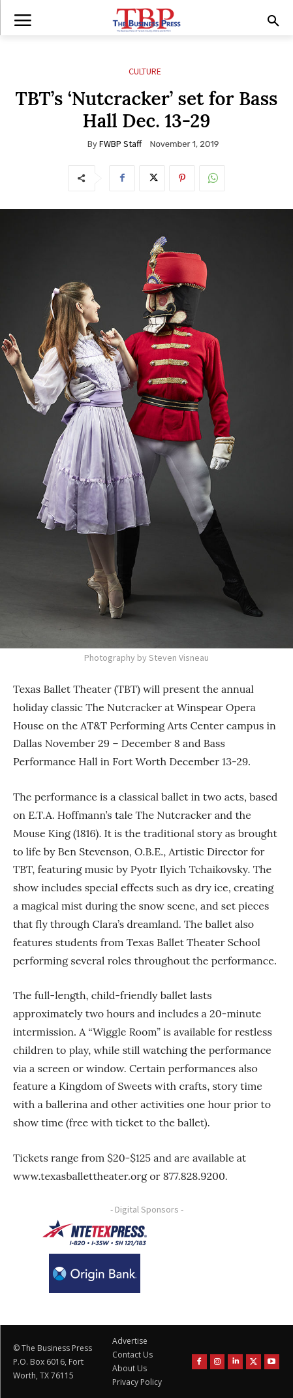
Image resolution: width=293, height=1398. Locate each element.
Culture (145, 71)
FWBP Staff (120, 143)
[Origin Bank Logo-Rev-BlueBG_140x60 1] (94, 1273)
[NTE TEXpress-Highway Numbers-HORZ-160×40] (94, 1233)
